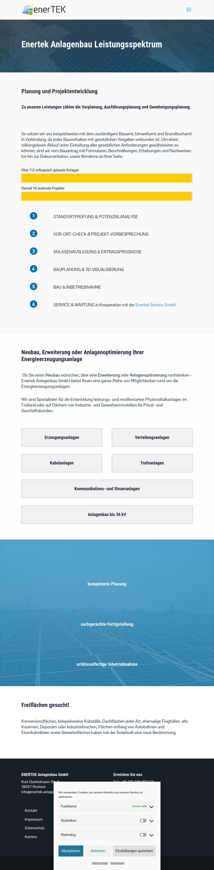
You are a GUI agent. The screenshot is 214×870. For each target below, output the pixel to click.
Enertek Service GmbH (156, 305)
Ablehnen (98, 850)
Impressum (117, 863)
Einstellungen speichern (134, 850)
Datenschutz (100, 863)
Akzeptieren (71, 850)
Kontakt (31, 810)
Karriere (31, 836)
